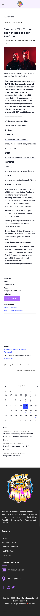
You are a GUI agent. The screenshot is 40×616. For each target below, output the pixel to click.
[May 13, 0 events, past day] (20, 406)
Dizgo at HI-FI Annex (11, 456)
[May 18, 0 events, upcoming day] (10, 411)
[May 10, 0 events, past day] (5, 406)
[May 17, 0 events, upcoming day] (5, 411)
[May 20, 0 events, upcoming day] (20, 411)
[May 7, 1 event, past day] (25, 401)
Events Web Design (11, 604)
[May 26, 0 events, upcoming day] (15, 416)
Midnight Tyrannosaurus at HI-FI (16, 446)
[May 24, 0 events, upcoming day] (5, 416)
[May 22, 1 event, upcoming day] (30, 411)
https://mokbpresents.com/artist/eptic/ (21, 157)
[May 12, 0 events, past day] (15, 406)
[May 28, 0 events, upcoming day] (25, 416)
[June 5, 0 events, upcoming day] (30, 421)
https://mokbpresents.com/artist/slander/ (22, 144)
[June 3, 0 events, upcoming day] (20, 421)
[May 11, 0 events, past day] (10, 406)
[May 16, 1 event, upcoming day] (35, 406)
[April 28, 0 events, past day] (15, 396)
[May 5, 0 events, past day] (15, 401)
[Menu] (3, 3)
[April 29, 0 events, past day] (20, 396)
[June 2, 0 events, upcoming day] (15, 421)
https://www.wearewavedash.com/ (19, 171)
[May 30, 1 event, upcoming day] (35, 416)
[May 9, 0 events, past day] (35, 401)
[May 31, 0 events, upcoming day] (5, 421)
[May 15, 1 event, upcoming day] (30, 406)
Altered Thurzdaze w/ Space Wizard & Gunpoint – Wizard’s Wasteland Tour (18, 435)
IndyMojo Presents (10, 307)
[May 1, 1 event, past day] (30, 396)
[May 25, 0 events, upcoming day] (10, 416)
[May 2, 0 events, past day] (35, 396)
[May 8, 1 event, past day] (30, 401)
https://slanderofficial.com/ (16, 139)
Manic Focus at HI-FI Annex (26, 370)
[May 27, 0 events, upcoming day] (20, 416)
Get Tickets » (12, 298)
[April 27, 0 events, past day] (10, 396)
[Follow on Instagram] (8, 587)
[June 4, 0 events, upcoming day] (25, 421)
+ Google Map (9, 358)
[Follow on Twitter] (13, 587)
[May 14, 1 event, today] (25, 406)
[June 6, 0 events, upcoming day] (35, 421)
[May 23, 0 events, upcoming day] (35, 411)
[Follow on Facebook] (3, 587)
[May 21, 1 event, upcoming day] (25, 411)
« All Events (9, 17)
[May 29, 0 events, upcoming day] (30, 416)
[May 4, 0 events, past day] (10, 401)
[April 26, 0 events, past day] (5, 396)
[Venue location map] (20, 329)
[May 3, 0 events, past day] (5, 401)
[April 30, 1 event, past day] (25, 396)
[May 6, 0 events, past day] (20, 401)
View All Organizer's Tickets (13, 311)
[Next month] (37, 386)
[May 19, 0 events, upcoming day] (15, 411)
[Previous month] (5, 386)
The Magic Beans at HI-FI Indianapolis (17, 365)
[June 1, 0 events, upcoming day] (10, 421)
